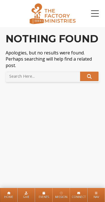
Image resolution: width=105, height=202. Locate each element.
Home (8, 195)
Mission (61, 195)
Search (89, 76)
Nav (96, 195)
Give (26, 195)
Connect (79, 195)
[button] (94, 13)
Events (44, 195)
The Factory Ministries (52, 13)
